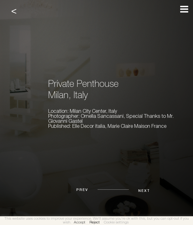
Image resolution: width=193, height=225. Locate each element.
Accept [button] (79, 222)
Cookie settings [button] (116, 222)
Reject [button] (94, 222)
